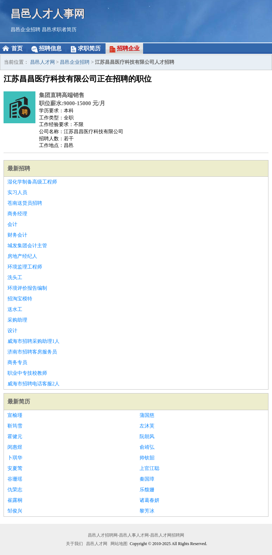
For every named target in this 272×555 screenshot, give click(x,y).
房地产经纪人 (22, 256)
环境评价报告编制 (27, 288)
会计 (12, 224)
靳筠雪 (14, 426)
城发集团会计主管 (27, 245)
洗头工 (14, 277)
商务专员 (17, 362)
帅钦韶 (147, 457)
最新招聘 (18, 168)
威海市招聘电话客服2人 (33, 383)
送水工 (14, 309)
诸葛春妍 (149, 500)
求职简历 (89, 48)
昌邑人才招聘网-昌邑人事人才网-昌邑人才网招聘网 (136, 535)
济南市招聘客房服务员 (32, 352)
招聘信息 (50, 48)
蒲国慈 (147, 415)
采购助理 (17, 320)
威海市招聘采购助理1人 (33, 341)
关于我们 (74, 543)
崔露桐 (14, 500)
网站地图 (119, 543)
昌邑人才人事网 (48, 13)
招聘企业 (128, 48)
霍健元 (14, 436)
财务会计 (17, 235)
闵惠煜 (14, 447)
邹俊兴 (14, 511)
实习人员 (17, 192)
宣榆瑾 (14, 415)
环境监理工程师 (24, 267)
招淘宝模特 (19, 298)
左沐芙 (147, 426)
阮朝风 (147, 436)
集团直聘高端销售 (61, 95)
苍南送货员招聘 (24, 203)
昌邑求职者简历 (59, 29)
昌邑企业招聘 (25, 29)
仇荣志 (14, 489)
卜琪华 (14, 457)
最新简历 (18, 401)
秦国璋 (147, 479)
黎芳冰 (147, 511)
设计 (12, 330)
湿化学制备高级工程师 (32, 182)
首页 (17, 48)
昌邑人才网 (42, 62)
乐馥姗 (147, 489)
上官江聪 (149, 468)
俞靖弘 (147, 447)
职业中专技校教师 (27, 373)
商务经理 (17, 213)
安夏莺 (14, 468)
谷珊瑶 (14, 479)
